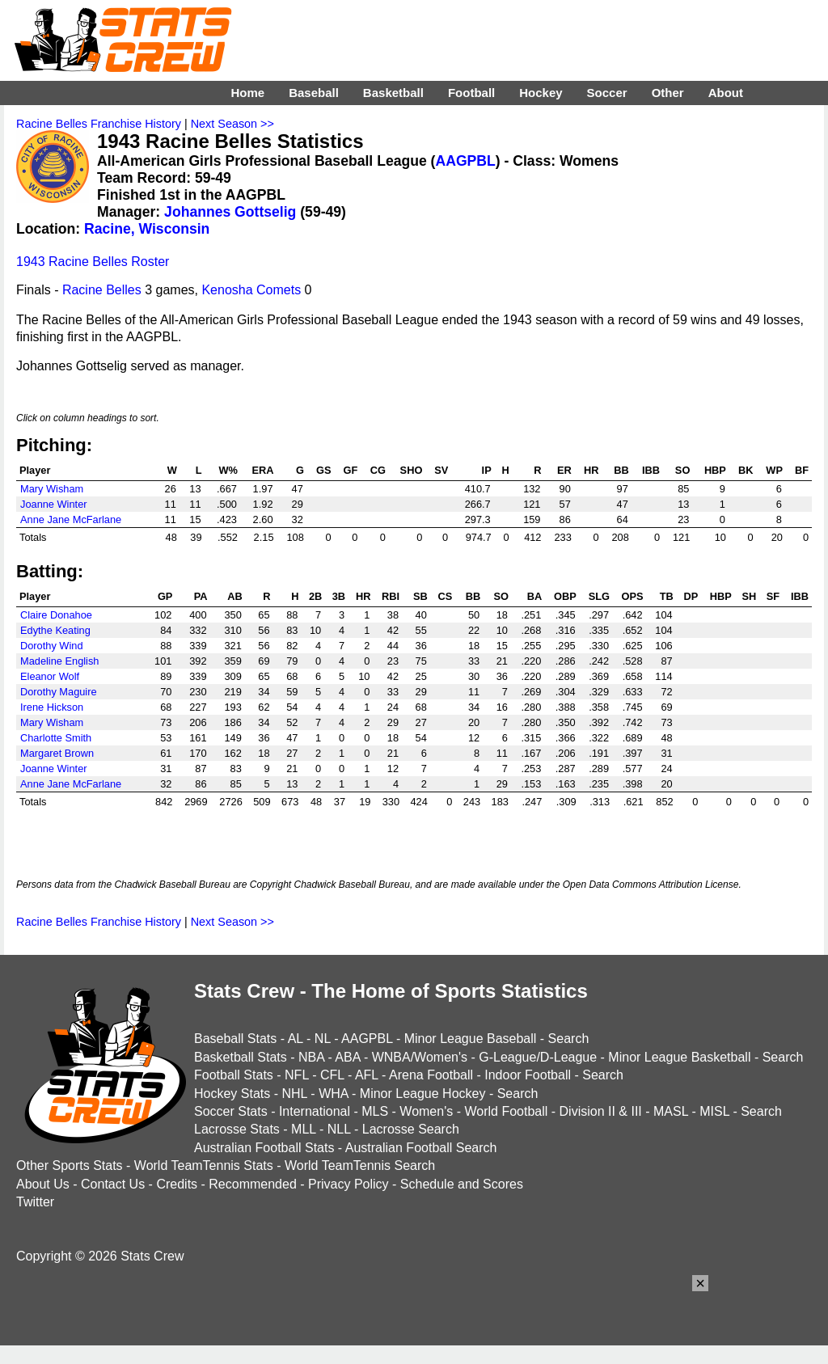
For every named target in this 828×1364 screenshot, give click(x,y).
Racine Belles (102, 290)
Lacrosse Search (410, 1129)
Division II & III (601, 1111)
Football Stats (233, 1075)
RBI (390, 596)
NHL (293, 1093)
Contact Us (113, 1184)
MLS (374, 1111)
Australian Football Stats (264, 1148)
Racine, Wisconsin (146, 229)
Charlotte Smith (55, 738)
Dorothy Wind (51, 646)
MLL (303, 1129)
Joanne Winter (53, 504)
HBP (715, 470)
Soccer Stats (231, 1111)
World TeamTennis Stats (203, 1165)
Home (247, 92)
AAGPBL (465, 161)
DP (690, 596)
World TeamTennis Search (360, 1165)
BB (621, 470)
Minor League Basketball (679, 1057)
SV (441, 470)
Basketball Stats (240, 1057)
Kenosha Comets (251, 290)
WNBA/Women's (419, 1057)
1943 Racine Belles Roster (92, 261)
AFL (366, 1075)
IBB (651, 470)
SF (773, 596)
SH (749, 596)
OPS (633, 596)
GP (165, 596)
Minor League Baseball (470, 1038)
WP (774, 470)
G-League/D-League (538, 1057)
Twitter (35, 1202)
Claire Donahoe (56, 615)
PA (201, 596)
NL (323, 1038)
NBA (311, 1057)
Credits (176, 1184)
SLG (599, 596)
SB (420, 596)
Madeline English (59, 661)
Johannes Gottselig (230, 212)
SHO (411, 470)
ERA (262, 470)
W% (228, 470)
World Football (505, 1111)
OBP (565, 596)
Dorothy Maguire (58, 692)
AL (295, 1038)
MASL (670, 1111)
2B (315, 596)
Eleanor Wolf (49, 676)
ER (564, 470)
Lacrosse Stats (237, 1129)
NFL (297, 1075)
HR (591, 470)
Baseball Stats (235, 1038)
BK (745, 470)
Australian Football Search (421, 1148)
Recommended (253, 1184)
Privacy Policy (348, 1184)
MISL (714, 1111)
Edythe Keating (55, 630)
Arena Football (431, 1075)
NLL (339, 1129)
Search (568, 1038)
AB (234, 596)
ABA (347, 1057)
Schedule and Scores (461, 1184)
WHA (333, 1093)
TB (667, 596)
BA (534, 596)
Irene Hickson (51, 707)
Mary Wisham (51, 489)
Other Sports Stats (69, 1165)
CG (378, 470)
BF (802, 470)
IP (487, 470)
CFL (332, 1075)
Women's (426, 1111)
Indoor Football (527, 1075)
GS (324, 470)
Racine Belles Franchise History (98, 123)
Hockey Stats (232, 1093)
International (314, 1111)
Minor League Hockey (423, 1093)
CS (445, 596)
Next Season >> (232, 123)
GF (351, 470)
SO (683, 470)
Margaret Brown (57, 753)
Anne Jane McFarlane (70, 519)
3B (338, 596)
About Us (43, 1184)
